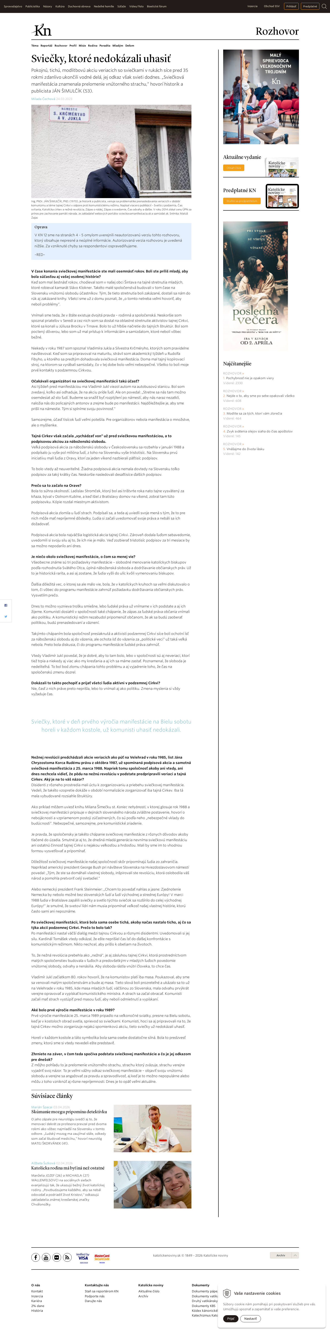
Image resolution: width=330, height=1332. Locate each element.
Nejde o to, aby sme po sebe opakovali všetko (261, 396)
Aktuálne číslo (148, 1291)
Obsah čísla (234, 167)
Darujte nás (93, 1301)
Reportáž (46, 45)
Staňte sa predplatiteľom (242, 201)
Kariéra (36, 1301)
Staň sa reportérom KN (101, 1291)
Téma (34, 45)
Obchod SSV (272, 6)
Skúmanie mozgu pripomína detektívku (69, 1112)
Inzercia (252, 6)
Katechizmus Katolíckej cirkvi (213, 1315)
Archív (280, 1255)
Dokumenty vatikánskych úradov (216, 1296)
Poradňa (104, 45)
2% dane (37, 1306)
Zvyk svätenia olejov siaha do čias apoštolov (260, 431)
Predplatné (310, 6)
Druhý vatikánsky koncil (210, 1301)
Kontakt (37, 1291)
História (37, 1310)
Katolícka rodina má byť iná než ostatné (67, 1168)
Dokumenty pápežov (207, 1291)
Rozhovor (61, 45)
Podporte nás (94, 1296)
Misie (82, 45)
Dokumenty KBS (203, 1306)
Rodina (92, 45)
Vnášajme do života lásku (245, 449)
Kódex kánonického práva (211, 1310)
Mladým (117, 45)
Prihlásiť (291, 6)
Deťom (129, 45)
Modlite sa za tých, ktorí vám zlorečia (254, 413)
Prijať (230, 1318)
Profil (73, 45)
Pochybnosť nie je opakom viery (250, 378)
